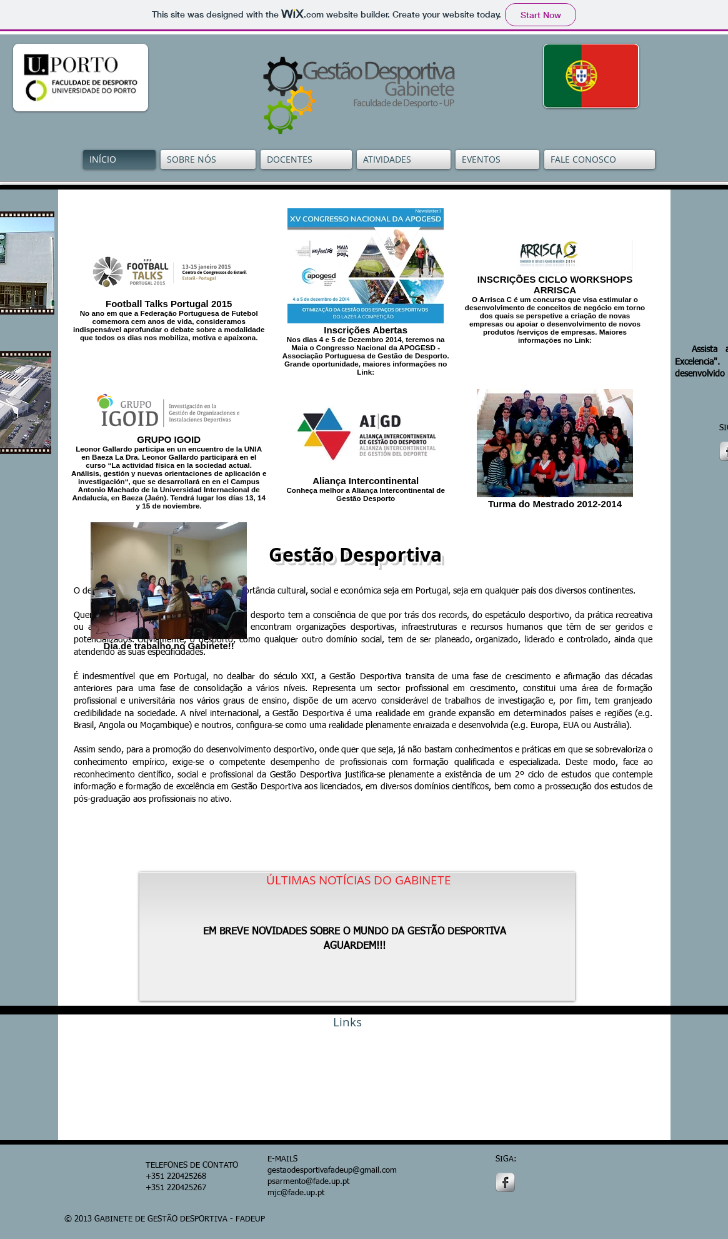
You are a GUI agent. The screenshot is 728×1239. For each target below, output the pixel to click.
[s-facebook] (505, 1182)
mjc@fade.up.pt (295, 1193)
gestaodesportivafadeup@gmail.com (332, 1170)
